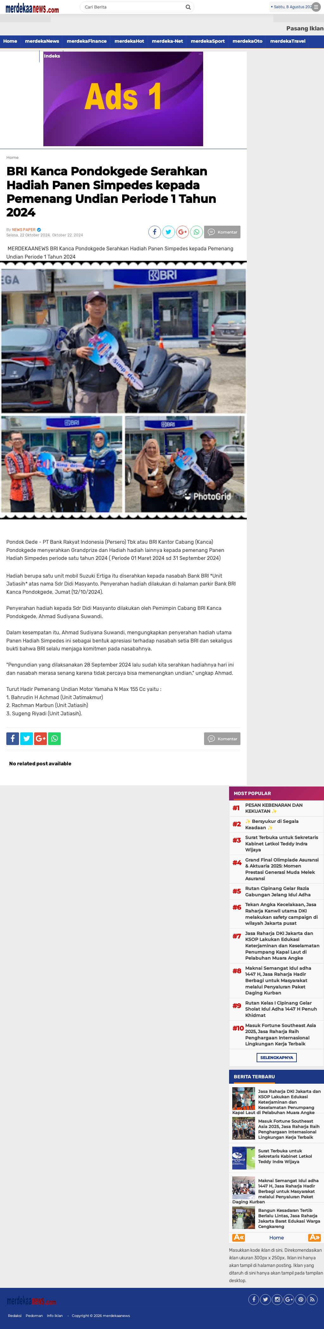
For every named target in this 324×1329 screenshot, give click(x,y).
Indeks (52, 56)
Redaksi (15, 1315)
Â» (315, 1238)
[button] (25, 18)
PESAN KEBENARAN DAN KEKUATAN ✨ (273, 808)
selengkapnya (276, 1057)
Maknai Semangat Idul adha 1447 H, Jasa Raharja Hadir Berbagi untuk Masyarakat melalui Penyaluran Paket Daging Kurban (278, 980)
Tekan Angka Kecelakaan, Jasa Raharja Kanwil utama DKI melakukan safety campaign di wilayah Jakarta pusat (281, 914)
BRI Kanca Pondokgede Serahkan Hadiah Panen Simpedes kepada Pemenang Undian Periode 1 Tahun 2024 (111, 191)
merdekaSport (208, 41)
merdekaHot (129, 41)
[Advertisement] (25, 114)
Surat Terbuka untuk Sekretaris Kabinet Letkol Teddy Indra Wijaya (281, 844)
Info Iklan (55, 1315)
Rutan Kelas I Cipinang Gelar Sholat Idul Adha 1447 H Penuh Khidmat (281, 1009)
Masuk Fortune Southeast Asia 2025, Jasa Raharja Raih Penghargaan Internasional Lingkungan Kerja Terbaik (280, 1035)
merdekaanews (116, 1315)
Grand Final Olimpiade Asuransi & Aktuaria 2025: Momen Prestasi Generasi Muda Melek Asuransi (282, 869)
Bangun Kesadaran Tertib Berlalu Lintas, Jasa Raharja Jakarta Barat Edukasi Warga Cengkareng (289, 1218)
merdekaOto (247, 41)
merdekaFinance (87, 41)
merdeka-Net (167, 41)
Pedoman (34, 1315)
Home (276, 1238)
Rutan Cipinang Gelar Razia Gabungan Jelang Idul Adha (278, 892)
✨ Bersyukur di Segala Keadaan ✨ (272, 824)
